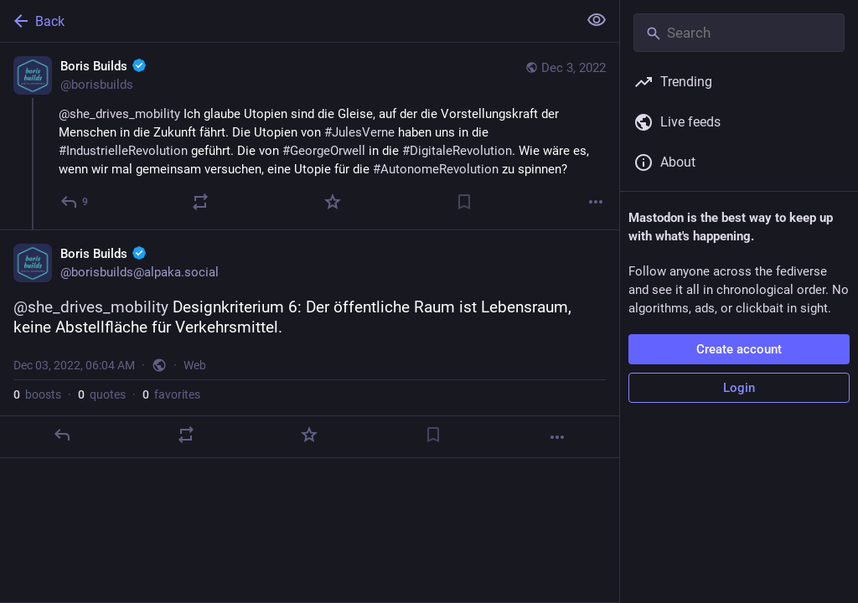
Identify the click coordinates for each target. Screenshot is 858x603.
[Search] (739, 32)
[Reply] (75, 202)
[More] (596, 202)
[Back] (287, 21)
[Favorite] (333, 202)
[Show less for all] (596, 20)
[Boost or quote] (200, 202)
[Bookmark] (464, 202)
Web (194, 365)
